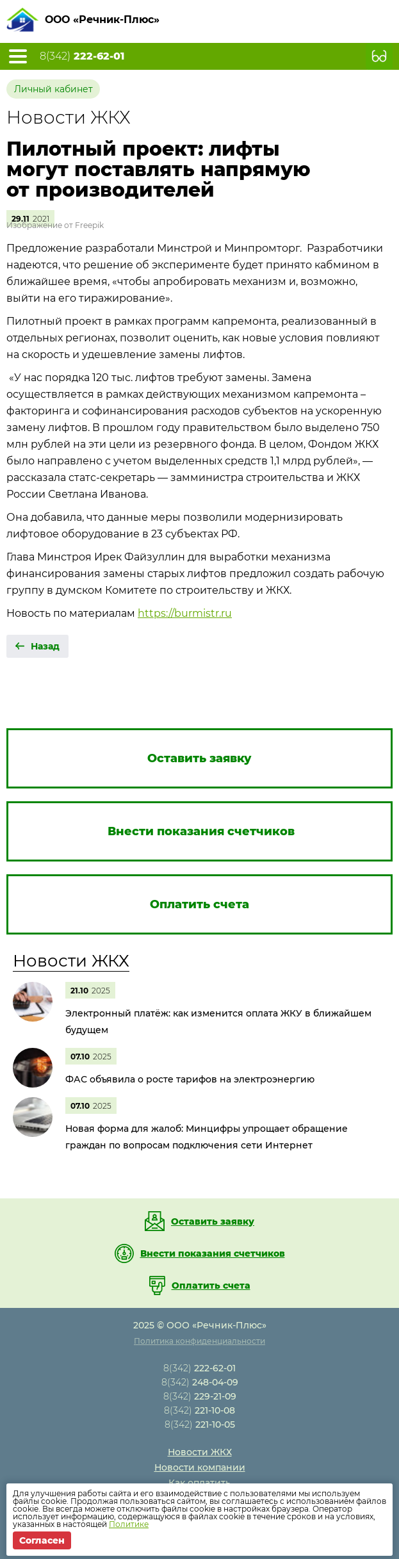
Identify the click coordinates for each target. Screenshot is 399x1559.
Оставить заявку (212, 1221)
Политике (129, 1524)
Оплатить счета (211, 1285)
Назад (45, 646)
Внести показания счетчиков (212, 1253)
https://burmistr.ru (185, 613)
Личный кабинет (53, 89)
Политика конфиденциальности (199, 1341)
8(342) (82, 56)
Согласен (42, 1540)
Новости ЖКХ (71, 961)
